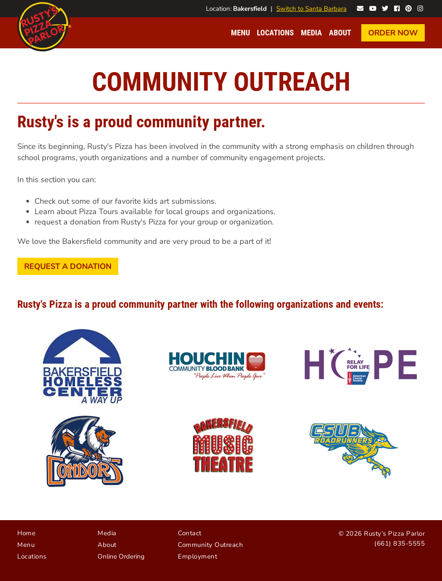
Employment (197, 556)
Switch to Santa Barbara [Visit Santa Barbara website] (311, 8)
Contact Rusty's (360, 7)
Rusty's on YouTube (372, 7)
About (340, 32)
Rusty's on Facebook (397, 7)
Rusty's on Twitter (385, 7)
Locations (275, 32)
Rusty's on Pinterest (408, 7)
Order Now (393, 33)
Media (311, 32)
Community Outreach (210, 544)
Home (26, 533)
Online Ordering (121, 556)
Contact (190, 533)
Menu (240, 32)
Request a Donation (67, 266)
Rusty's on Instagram (420, 7)
